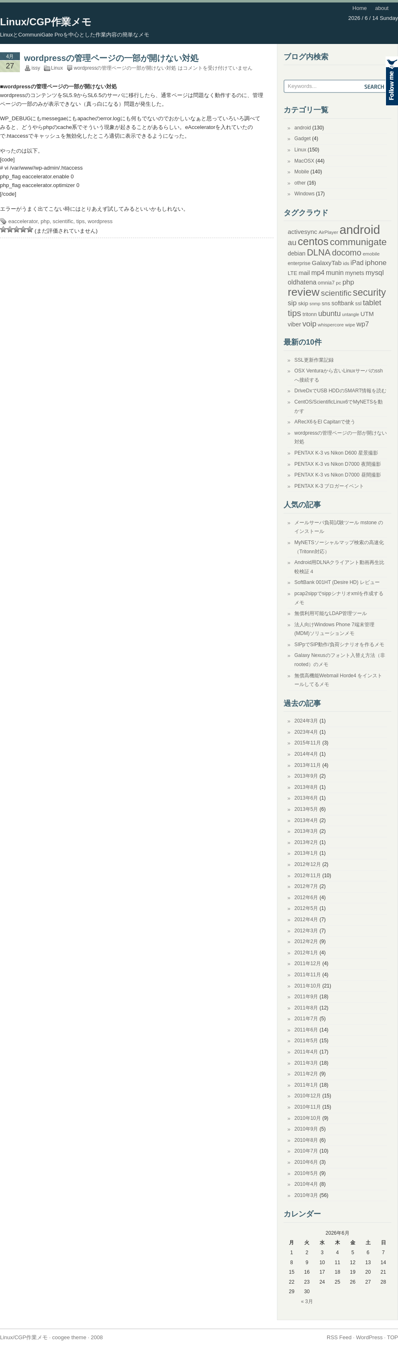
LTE (292, 273)
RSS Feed (339, 1337)
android (302, 128)
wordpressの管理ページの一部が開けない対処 (111, 58)
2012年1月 (306, 953)
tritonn (310, 314)
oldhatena (302, 282)
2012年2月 (306, 941)
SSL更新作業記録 (314, 360)
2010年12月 (307, 1096)
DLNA (318, 253)
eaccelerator (23, 221)
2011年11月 (307, 975)
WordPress (369, 1337)
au (292, 242)
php (45, 221)
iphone (375, 262)
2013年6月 (306, 798)
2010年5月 (306, 1173)
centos (313, 241)
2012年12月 (307, 864)
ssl (358, 303)
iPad (357, 262)
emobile (371, 253)
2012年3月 (306, 931)
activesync (302, 231)
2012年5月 (306, 908)
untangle (350, 314)
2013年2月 (306, 842)
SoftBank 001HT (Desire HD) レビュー (337, 582)
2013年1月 (306, 853)
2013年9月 (306, 776)
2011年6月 (306, 1030)
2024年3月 (306, 721)
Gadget (302, 138)
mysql (375, 273)
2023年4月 (306, 732)
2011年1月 (306, 1085)
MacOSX (304, 161)
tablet (372, 303)
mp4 (318, 272)
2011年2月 (306, 1074)
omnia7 (326, 283)
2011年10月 (307, 986)
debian (297, 253)
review (304, 292)
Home (359, 8)
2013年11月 (307, 765)
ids (346, 263)
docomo (347, 252)
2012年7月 (306, 886)
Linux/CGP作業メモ (46, 21)
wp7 (363, 324)
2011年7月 (306, 1019)
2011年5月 (306, 1041)
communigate (358, 241)
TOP (392, 1337)
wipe (350, 324)
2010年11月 (307, 1107)
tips (80, 221)
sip (292, 303)
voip (309, 323)
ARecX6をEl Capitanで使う (324, 422)
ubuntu (329, 313)
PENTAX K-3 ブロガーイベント (329, 486)
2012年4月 (306, 919)
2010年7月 (306, 1151)
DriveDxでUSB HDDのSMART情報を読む (340, 391)
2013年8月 (306, 787)
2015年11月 (307, 743)
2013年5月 (306, 809)
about (382, 8)
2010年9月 (306, 1129)
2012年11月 (307, 875)
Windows (304, 194)
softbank (343, 303)
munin (335, 272)
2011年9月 (306, 997)
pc (338, 282)
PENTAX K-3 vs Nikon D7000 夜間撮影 (337, 464)
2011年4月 (306, 1052)
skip (303, 303)
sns (326, 303)
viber (294, 324)
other (300, 183)
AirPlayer (328, 232)
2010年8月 (306, 1140)
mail (304, 273)
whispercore (331, 324)
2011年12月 (307, 963)
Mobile (301, 172)
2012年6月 (306, 897)
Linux (57, 68)
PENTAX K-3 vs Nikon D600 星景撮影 (336, 453)
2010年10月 (307, 1118)
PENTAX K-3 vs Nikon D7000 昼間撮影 (337, 475)
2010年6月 (306, 1162)
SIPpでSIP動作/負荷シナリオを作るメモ (339, 644)
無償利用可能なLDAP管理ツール (330, 613)
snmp (315, 303)
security (369, 292)
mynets (354, 273)
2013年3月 (306, 831)
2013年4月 (306, 820)
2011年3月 (306, 1063)
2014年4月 (306, 754)
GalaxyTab (327, 262)
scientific (63, 221)
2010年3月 (306, 1195)
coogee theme (69, 1337)
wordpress (100, 221)
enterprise (299, 263)
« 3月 (307, 1301)
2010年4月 (306, 1184)
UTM (367, 314)
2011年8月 (306, 1008)
